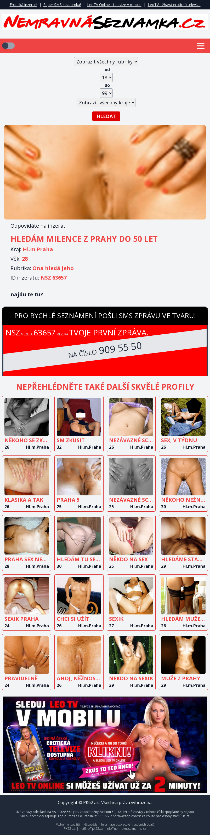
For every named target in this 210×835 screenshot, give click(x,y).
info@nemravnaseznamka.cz (126, 828)
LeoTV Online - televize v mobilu (114, 4)
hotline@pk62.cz (91, 828)
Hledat (106, 116)
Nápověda (90, 824)
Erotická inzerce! (23, 4)
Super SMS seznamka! (62, 4)
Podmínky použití (68, 824)
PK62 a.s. (70, 828)
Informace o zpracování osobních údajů (128, 824)
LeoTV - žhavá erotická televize (174, 4)
